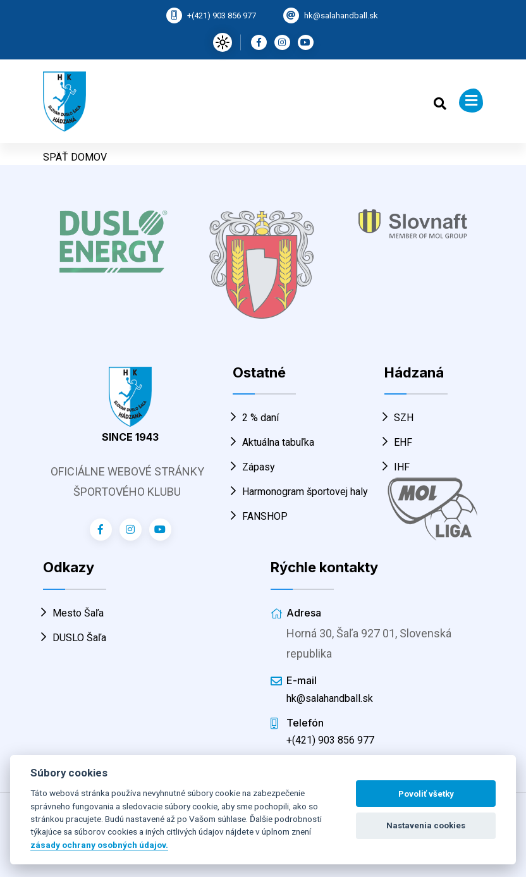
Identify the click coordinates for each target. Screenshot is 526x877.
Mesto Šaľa (73, 613)
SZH (398, 418)
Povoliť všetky (426, 794)
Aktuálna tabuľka (273, 442)
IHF (397, 467)
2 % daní (256, 418)
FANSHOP (260, 516)
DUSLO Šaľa (74, 638)
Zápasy (254, 467)
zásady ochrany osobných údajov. (99, 845)
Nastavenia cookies (425, 825)
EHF (398, 442)
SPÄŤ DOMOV (75, 157)
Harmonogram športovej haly (300, 492)
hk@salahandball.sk (341, 15)
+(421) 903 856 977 (221, 15)
